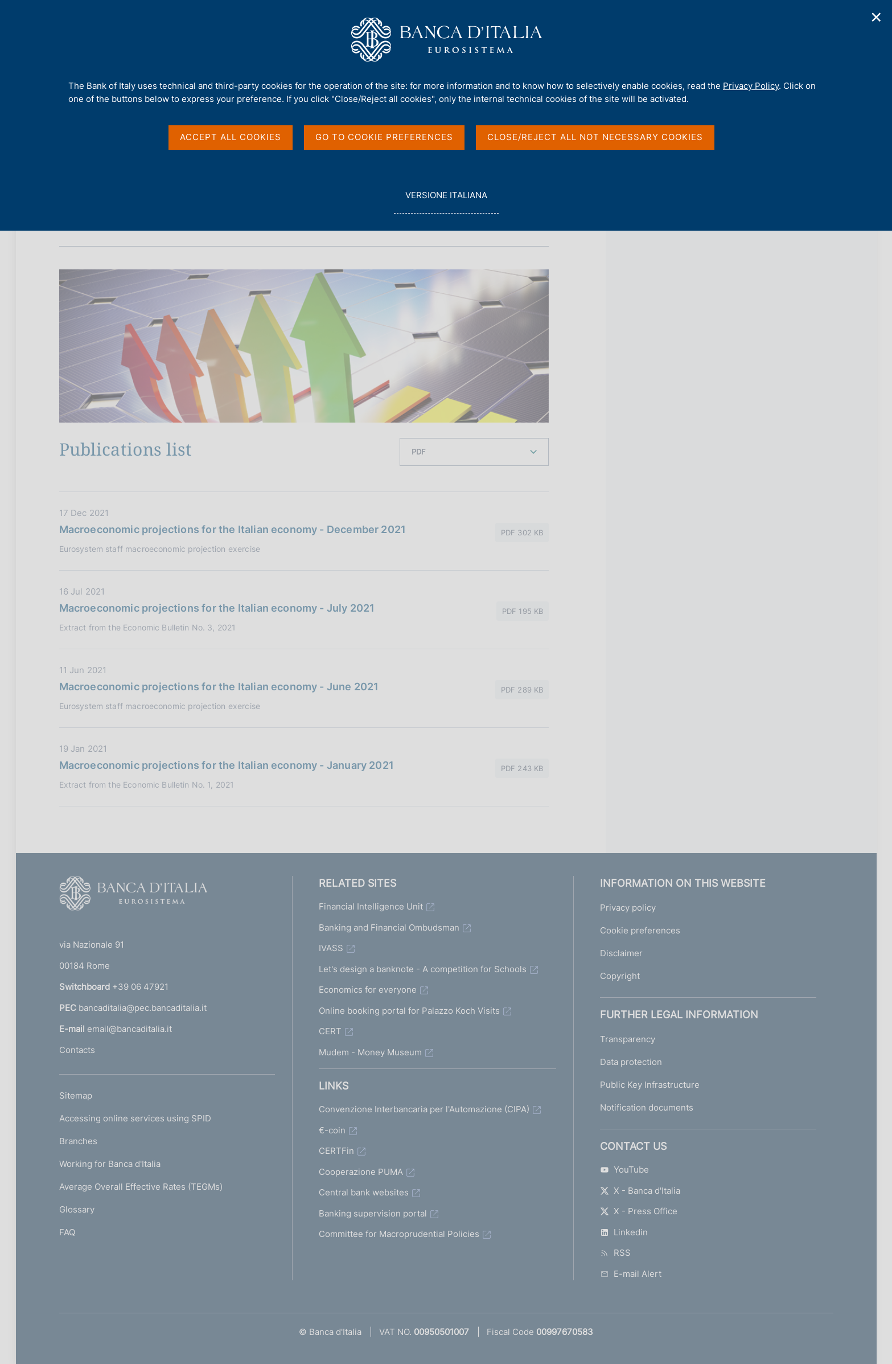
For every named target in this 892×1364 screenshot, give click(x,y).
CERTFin (336, 1150)
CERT (330, 1031)
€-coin (332, 1130)
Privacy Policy (751, 85)
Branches (78, 1141)
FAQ (67, 1232)
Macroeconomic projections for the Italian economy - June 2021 (219, 687)
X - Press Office (638, 1211)
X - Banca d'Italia (640, 1190)
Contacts (77, 1049)
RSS (615, 1252)
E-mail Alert (630, 1273)
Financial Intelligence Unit (371, 906)
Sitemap (75, 1095)
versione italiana (446, 201)
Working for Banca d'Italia (110, 1163)
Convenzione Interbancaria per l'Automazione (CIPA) (424, 1109)
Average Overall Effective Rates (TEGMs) (141, 1186)
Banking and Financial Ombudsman (389, 927)
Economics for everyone (368, 989)
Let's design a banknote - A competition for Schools (423, 969)
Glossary (76, 1209)
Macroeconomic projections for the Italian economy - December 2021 (232, 529)
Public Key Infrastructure (650, 1084)
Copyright (620, 975)
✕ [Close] (876, 17)
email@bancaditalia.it (129, 1028)
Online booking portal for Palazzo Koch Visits (409, 1010)
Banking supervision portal (373, 1213)
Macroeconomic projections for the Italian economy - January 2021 (226, 765)
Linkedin (624, 1232)
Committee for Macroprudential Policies (399, 1233)
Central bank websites (364, 1192)
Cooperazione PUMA (361, 1171)
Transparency (627, 1039)
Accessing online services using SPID (135, 1118)
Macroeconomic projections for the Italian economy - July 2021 (217, 608)
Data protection (631, 1061)
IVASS (331, 948)
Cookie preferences (640, 930)
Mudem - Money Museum (370, 1052)
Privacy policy (628, 907)
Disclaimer (621, 953)
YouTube (624, 1169)
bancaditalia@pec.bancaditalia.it (143, 1007)
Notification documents (646, 1107)
